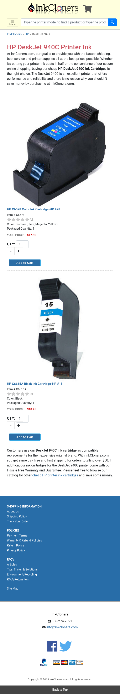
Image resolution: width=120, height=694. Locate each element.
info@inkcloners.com (62, 627)
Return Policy (15, 545)
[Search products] (64, 22)
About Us (13, 511)
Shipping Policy (17, 516)
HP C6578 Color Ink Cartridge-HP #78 (33, 209)
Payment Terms (17, 535)
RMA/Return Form (19, 579)
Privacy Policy (16, 550)
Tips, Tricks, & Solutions (22, 569)
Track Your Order (18, 521)
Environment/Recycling (22, 574)
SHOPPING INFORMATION (24, 506)
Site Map (13, 588)
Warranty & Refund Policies (24, 540)
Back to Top (60, 689)
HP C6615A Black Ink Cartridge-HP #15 (35, 384)
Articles (12, 564)
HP (27, 34)
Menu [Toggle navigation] (12, 22)
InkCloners (14, 34)
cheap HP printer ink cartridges (55, 475)
